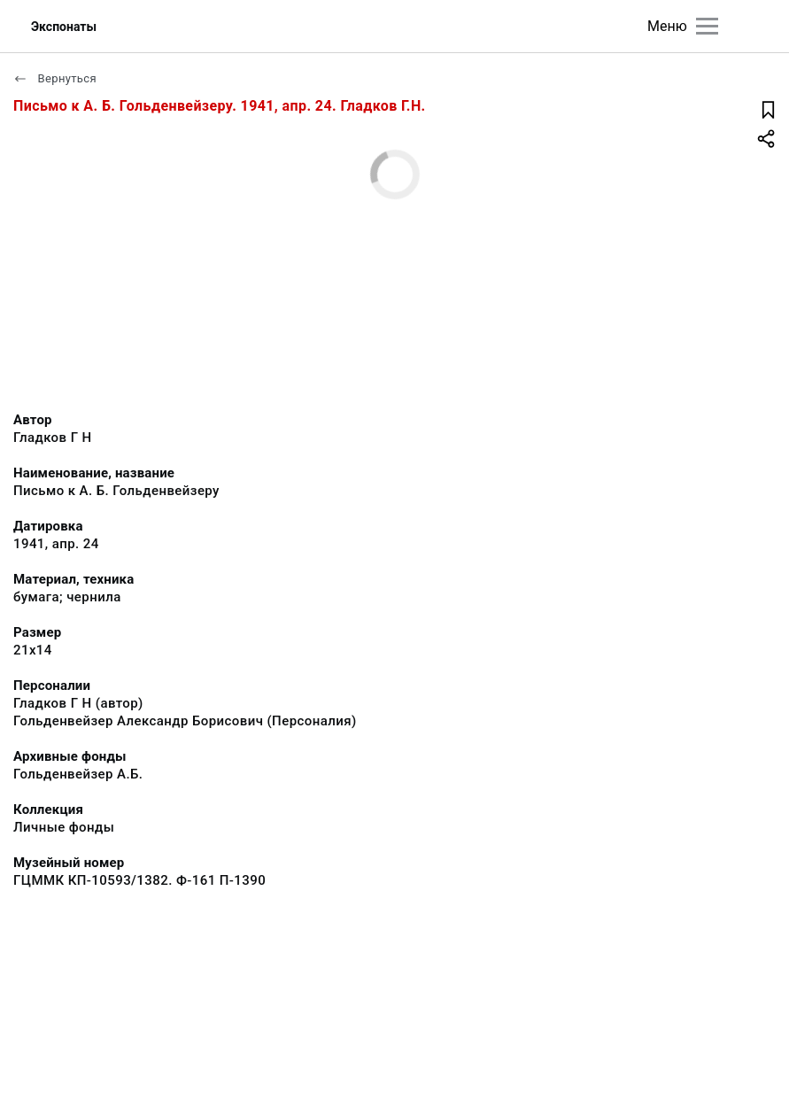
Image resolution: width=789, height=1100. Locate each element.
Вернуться (55, 78)
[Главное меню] (707, 26)
